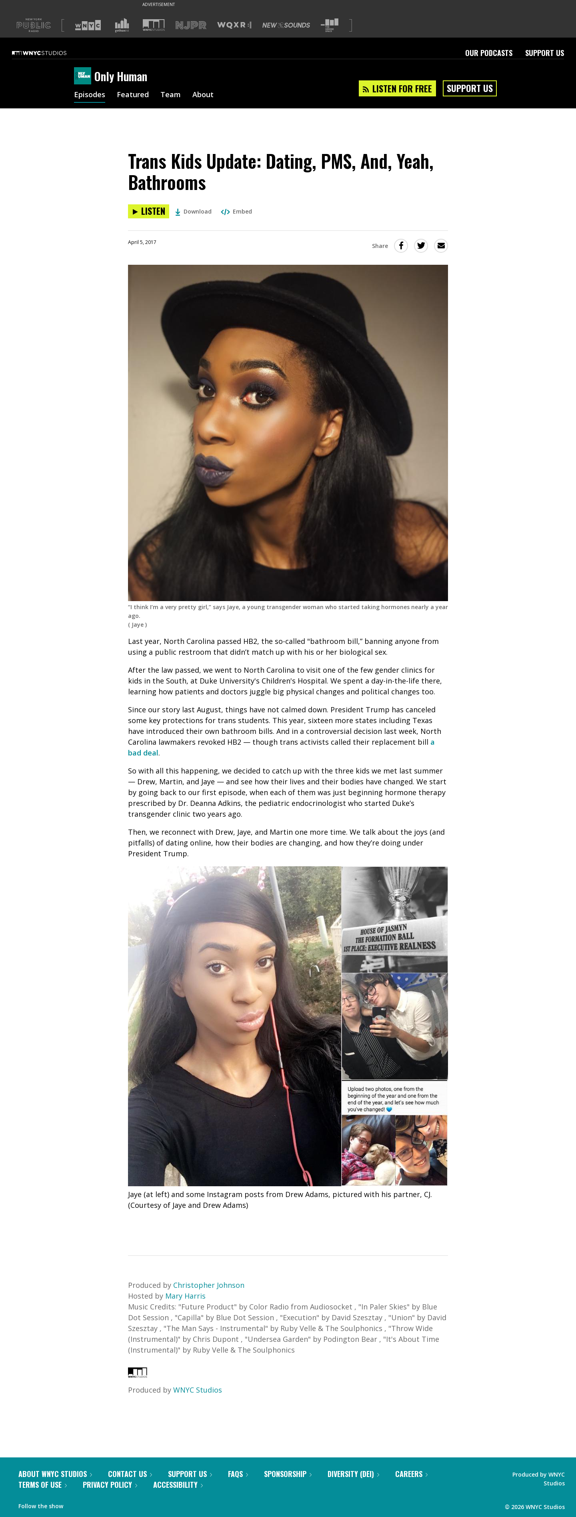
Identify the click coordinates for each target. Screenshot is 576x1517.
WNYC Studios (197, 1390)
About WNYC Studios (55, 1474)
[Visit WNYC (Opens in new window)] (88, 25)
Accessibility (178, 1484)
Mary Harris (185, 1296)
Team (170, 95)
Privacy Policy (110, 1484)
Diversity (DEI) (353, 1474)
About (203, 95)
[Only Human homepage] (84, 76)
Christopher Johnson (208, 1285)
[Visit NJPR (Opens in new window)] (191, 25)
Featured (133, 95)
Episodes (89, 95)
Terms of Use (42, 1484)
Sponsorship (288, 1474)
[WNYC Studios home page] (49, 52)
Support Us (544, 53)
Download (193, 211)
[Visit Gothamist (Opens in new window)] (122, 25)
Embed (236, 211)
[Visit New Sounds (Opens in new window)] (286, 25)
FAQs (238, 1474)
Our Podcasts (488, 53)
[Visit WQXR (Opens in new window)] (234, 25)
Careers (411, 1474)
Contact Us (130, 1474)
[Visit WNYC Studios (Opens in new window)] (154, 25)
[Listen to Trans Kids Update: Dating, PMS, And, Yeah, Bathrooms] (148, 211)
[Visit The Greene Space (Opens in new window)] (329, 25)
